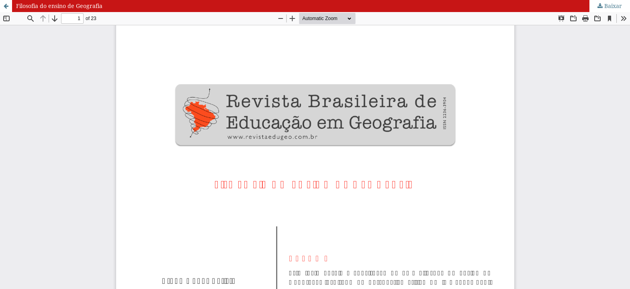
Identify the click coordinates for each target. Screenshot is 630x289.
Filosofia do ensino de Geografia (59, 6)
